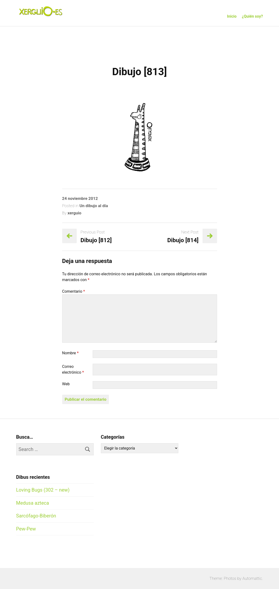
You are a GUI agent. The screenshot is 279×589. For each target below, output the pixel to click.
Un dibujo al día (94, 205)
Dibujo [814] (182, 240)
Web (66, 384)
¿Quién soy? (252, 16)
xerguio (74, 213)
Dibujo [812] (96, 240)
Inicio (231, 16)
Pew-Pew (26, 529)
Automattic (252, 578)
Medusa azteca (32, 503)
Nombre (70, 353)
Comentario (73, 291)
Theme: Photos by (226, 578)
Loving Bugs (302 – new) (43, 490)
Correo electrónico (73, 369)
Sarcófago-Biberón (36, 516)
